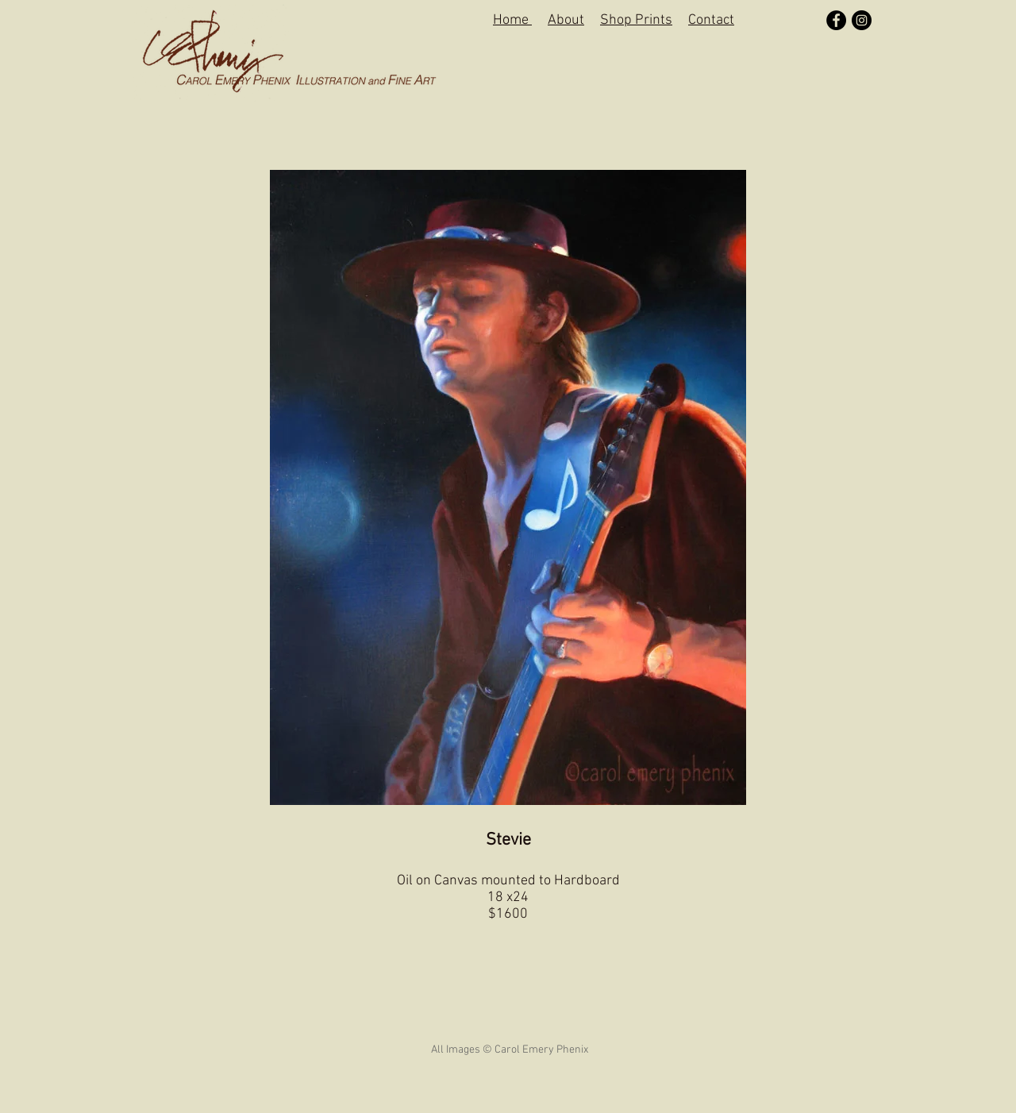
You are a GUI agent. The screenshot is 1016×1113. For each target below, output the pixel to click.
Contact (711, 20)
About (566, 20)
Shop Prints (636, 20)
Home (512, 20)
